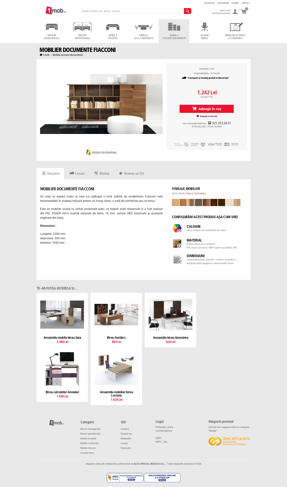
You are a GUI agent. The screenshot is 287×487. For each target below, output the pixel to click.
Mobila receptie (88, 438)
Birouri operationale (90, 433)
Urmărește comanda (221, 13)
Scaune (204, 37)
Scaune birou (87, 452)
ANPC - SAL (161, 441)
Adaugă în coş (206, 109)
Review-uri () (131, 173)
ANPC (158, 438)
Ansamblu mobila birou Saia (62, 337)
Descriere (50, 173)
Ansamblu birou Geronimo (170, 337)
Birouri (51, 37)
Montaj (101, 173)
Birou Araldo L (116, 337)
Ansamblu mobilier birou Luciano (116, 394)
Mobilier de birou (235, 37)
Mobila (113, 37)
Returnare (126, 448)
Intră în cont (225, 10)
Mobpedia (126, 438)
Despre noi (126, 433)
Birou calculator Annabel (62, 392)
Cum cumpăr (223, 3)
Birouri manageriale (90, 429)
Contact (125, 429)
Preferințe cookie (164, 427)
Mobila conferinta (89, 443)
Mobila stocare (88, 448)
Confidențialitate (163, 430)
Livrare (76, 173)
